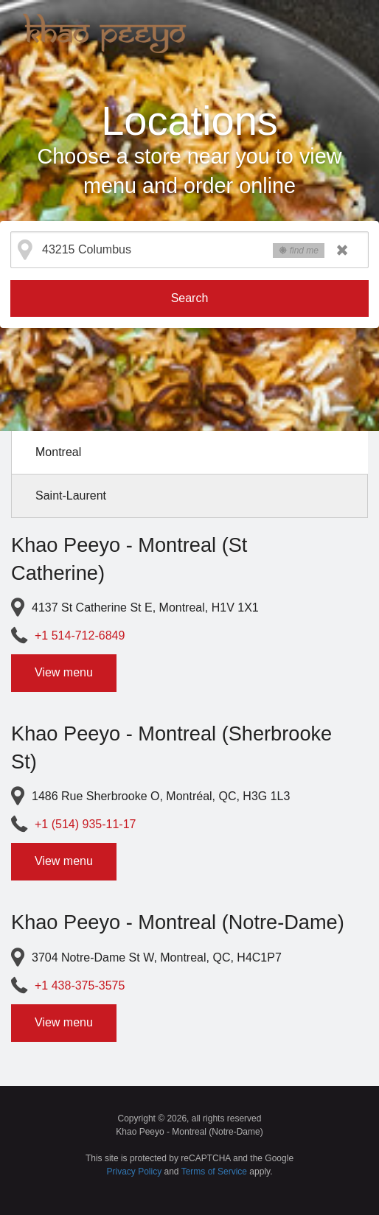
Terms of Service (214, 1171)
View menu (64, 672)
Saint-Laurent (70, 495)
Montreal (58, 452)
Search (190, 298)
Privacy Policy (134, 1171)
